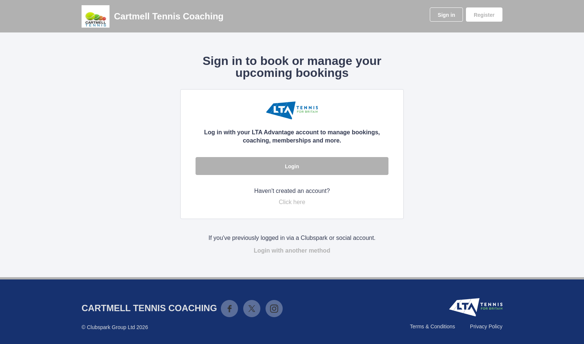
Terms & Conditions (432, 326)
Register (484, 15)
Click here (292, 202)
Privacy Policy (486, 326)
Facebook (229, 308)
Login (292, 166)
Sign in (446, 15)
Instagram (274, 308)
